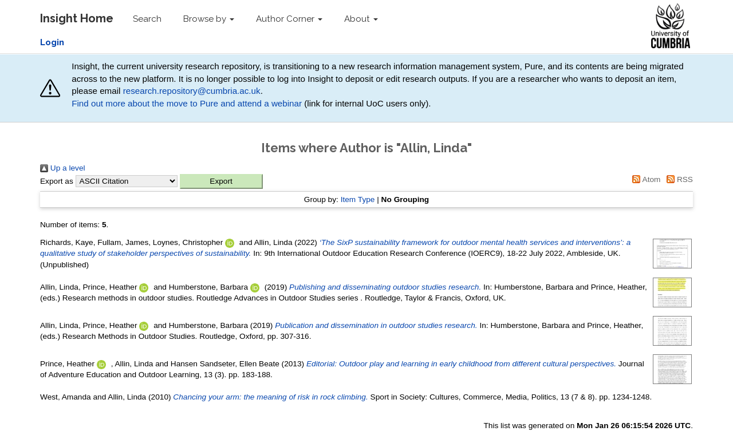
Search (147, 19)
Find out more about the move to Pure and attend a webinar (187, 103)
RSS (678, 179)
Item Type (358, 199)
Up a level (62, 168)
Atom (645, 179)
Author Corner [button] (289, 19)
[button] (221, 181)
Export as (56, 181)
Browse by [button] (208, 19)
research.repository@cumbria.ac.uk (192, 91)
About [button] (361, 19)
